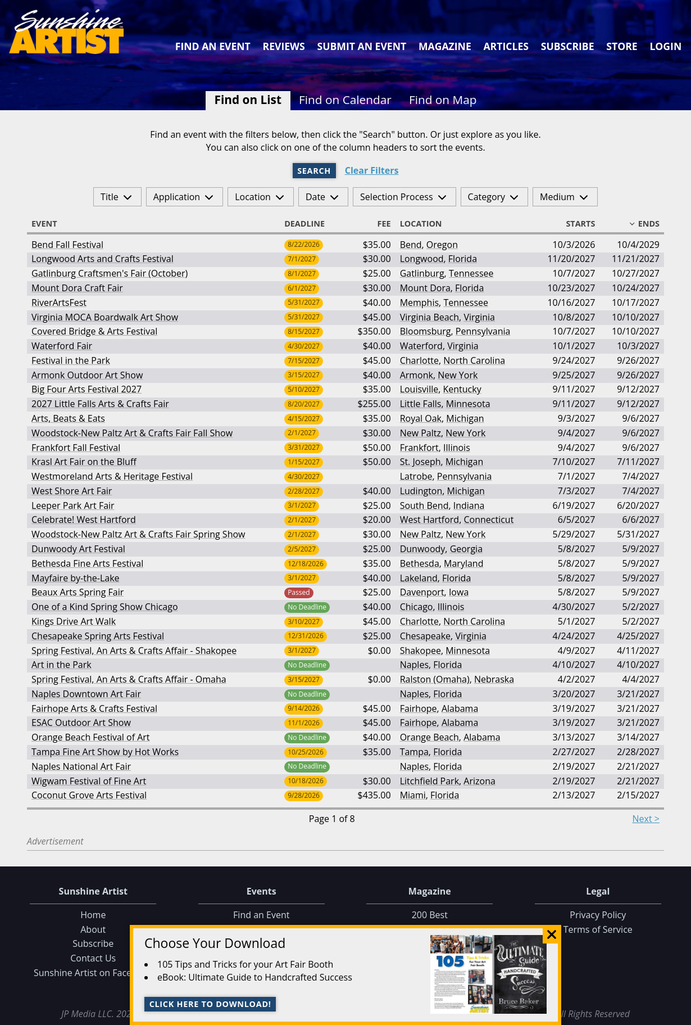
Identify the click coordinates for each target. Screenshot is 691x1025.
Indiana (469, 505)
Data (678, 1014)
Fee (379, 224)
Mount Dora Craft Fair (77, 288)
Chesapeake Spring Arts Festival (97, 636)
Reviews (284, 46)
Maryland (463, 563)
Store (621, 46)
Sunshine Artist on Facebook (93, 973)
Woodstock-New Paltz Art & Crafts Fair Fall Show (132, 433)
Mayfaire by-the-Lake (75, 578)
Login (665, 46)
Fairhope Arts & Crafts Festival (94, 708)
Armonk (416, 375)
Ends (644, 224)
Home (93, 915)
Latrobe (416, 476)
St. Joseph (420, 461)
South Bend (424, 505)
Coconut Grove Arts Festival (89, 795)
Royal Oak (421, 418)
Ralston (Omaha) (435, 679)
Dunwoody (422, 549)
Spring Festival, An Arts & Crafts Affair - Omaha (128, 679)
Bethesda (419, 563)
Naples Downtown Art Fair (86, 694)
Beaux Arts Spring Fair (77, 592)
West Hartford (430, 519)
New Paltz (420, 433)
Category (487, 196)
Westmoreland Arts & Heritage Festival (112, 476)
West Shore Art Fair (71, 491)
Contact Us (93, 958)
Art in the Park (61, 664)
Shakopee (420, 650)
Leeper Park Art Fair (73, 505)
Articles (505, 46)
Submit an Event (362, 46)
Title (110, 196)
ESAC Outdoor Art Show (81, 722)
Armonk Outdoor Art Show (87, 375)
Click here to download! (210, 1004)
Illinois (456, 447)
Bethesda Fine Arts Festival (87, 563)
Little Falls (421, 404)
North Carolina (474, 360)
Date (315, 196)
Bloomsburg (425, 331)
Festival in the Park (70, 360)
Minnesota (468, 404)
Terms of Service (598, 929)
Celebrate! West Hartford (83, 519)
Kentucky (462, 389)
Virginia (479, 317)
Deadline (309, 224)
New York (458, 375)
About (93, 929)
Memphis (419, 302)
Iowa (459, 592)
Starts (575, 224)
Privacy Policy (598, 915)
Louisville (419, 389)
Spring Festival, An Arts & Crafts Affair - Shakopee (134, 650)
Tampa (414, 752)
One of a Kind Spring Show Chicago (104, 606)
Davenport (422, 592)
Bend (411, 244)
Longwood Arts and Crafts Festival (102, 258)
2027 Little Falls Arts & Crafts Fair (100, 404)
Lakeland (419, 578)
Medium (557, 196)
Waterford (421, 346)
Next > (646, 818)
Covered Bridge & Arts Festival (94, 331)
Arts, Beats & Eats (68, 418)
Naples (414, 664)
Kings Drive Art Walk (73, 621)
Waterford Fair (61, 346)
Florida (462, 258)
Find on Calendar (345, 99)
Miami (413, 795)
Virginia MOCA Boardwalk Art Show (104, 317)
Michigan (465, 418)
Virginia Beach (429, 317)
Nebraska (494, 679)
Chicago (416, 606)
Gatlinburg (422, 273)
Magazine (445, 46)
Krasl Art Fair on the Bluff (84, 461)
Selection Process (396, 196)
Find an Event (213, 46)
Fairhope (418, 708)
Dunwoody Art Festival (78, 549)
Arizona (479, 781)
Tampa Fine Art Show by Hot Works (105, 752)
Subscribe (567, 46)
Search (314, 170)
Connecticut (488, 519)
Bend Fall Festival (67, 244)
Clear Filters (372, 170)
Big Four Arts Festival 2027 (86, 389)
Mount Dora (425, 288)
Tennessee (471, 273)
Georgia (466, 549)
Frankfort (419, 447)
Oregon (442, 244)
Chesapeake (425, 636)
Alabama (460, 708)
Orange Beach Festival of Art (90, 737)
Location (253, 196)
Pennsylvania (483, 331)
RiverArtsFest (59, 302)
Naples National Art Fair (81, 766)
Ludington (421, 491)
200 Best (430, 915)
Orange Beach (429, 737)
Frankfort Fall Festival (75, 447)
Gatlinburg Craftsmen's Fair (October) (109, 273)
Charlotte (419, 360)
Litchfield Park (429, 781)
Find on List (248, 99)
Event (49, 224)
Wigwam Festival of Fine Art (88, 781)
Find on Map (443, 99)
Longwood (422, 258)
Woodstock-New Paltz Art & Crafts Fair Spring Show (138, 534)
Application (177, 196)
